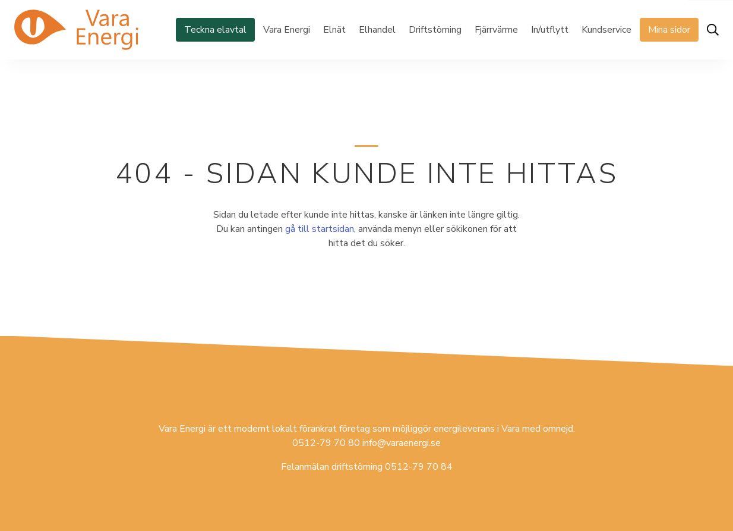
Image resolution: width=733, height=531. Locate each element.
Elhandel (377, 29)
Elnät (334, 29)
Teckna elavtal (215, 29)
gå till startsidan (319, 228)
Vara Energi (286, 29)
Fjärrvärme (496, 29)
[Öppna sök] (712, 29)
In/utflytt (549, 29)
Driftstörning (435, 29)
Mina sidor (669, 29)
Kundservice (606, 29)
